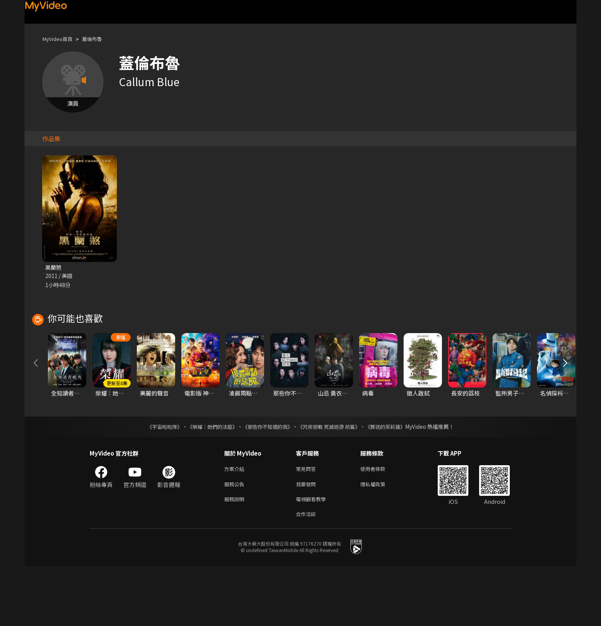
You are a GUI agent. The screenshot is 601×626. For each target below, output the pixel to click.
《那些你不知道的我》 (267, 482)
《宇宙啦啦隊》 (157, 482)
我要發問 (307, 541)
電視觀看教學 (313, 557)
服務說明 (235, 557)
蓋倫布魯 (98, 39)
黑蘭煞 (53, 267)
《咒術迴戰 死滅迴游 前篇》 (332, 482)
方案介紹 (235, 525)
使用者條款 (379, 525)
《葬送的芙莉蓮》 (392, 482)
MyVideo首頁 (59, 39)
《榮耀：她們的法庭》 (208, 482)
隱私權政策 (379, 541)
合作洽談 (307, 573)
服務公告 (235, 541)
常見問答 (307, 525)
